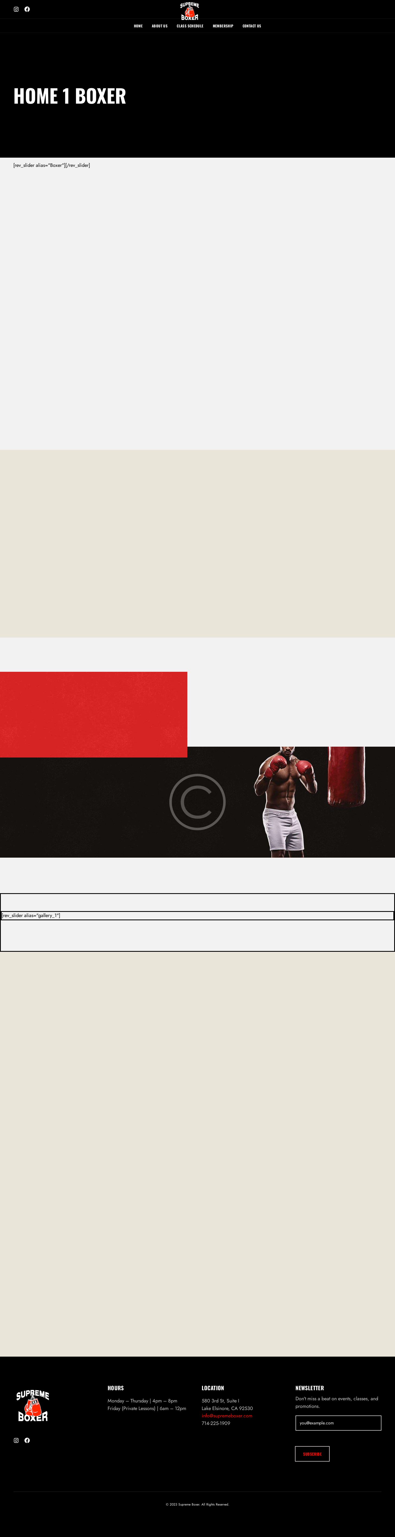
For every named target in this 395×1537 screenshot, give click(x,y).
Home (138, 25)
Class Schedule (190, 25)
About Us (160, 25)
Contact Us (252, 25)
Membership (223, 25)
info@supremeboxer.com (227, 1435)
